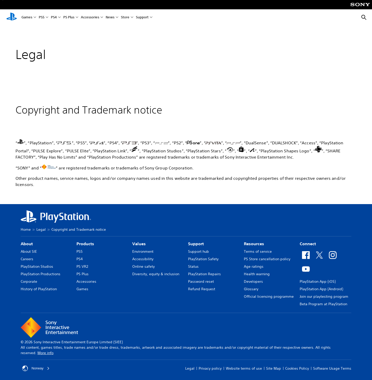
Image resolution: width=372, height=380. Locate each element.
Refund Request (201, 289)
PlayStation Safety (203, 259)
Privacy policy (210, 368)
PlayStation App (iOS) (318, 281)
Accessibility (142, 259)
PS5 (41, 18)
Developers (253, 281)
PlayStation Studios (37, 266)
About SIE (29, 251)
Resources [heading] (254, 243)
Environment (142, 251)
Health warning (257, 274)
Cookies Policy (297, 368)
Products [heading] (85, 243)
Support (142, 18)
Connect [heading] (308, 243)
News (110, 18)
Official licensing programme (269, 296)
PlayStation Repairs (204, 274)
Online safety (143, 266)
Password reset (201, 281)
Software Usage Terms (332, 368)
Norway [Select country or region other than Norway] (36, 368)
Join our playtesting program (324, 296)
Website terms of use (244, 368)
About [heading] (27, 243)
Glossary (251, 289)
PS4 (54, 18)
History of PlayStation (39, 289)
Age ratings (254, 266)
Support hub (198, 251)
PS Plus (68, 18)
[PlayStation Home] (11, 18)
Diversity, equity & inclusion (155, 274)
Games (26, 18)
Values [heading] (139, 243)
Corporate (29, 281)
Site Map (273, 368)
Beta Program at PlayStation (323, 304)
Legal (41, 229)
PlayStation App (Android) (321, 289)
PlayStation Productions (40, 274)
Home (26, 229)
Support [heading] (196, 243)
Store (125, 18)
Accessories (90, 18)
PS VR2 (82, 266)
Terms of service (258, 251)
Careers (27, 259)
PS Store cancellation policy (267, 259)
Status (193, 266)
